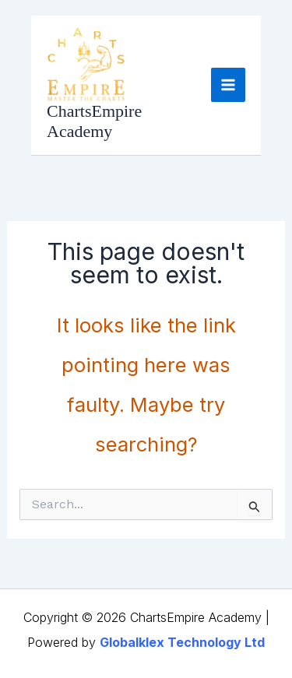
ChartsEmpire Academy (94, 121)
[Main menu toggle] (228, 85)
